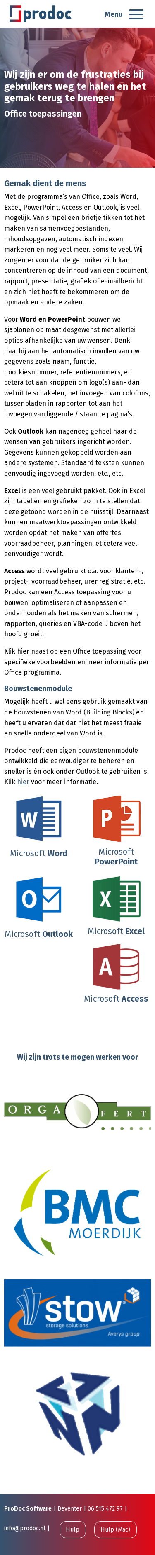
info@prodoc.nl (24, 1528)
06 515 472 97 (105, 1508)
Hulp (72, 1529)
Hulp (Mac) (115, 1529)
